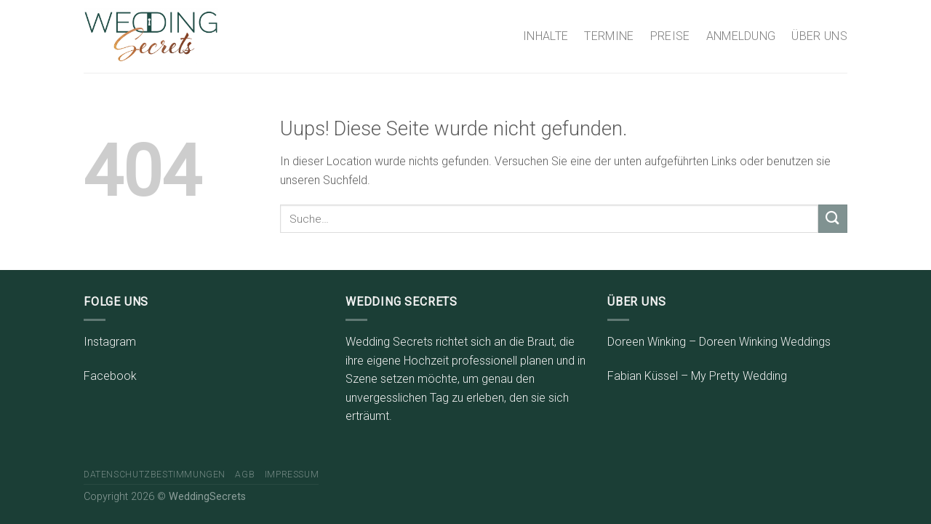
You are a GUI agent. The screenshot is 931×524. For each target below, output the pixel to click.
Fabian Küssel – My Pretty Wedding (697, 376)
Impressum (292, 474)
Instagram (110, 342)
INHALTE (545, 36)
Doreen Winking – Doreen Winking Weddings (719, 342)
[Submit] (832, 219)
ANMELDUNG (741, 36)
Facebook (110, 376)
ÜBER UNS (819, 36)
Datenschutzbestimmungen (154, 474)
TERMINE (609, 36)
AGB (245, 474)
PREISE (670, 36)
